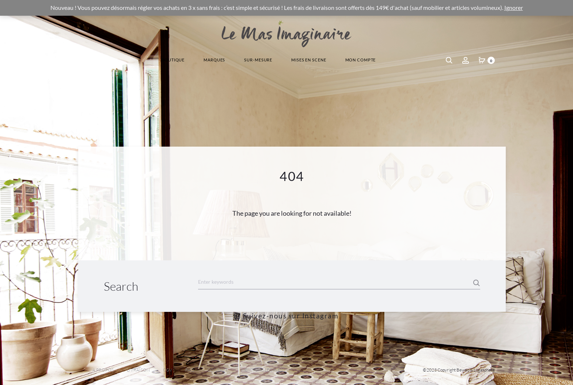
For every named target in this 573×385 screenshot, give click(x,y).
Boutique (173, 59)
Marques (214, 59)
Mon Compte (360, 59)
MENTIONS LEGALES (261, 370)
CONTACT (217, 370)
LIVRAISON (138, 370)
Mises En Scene (308, 59)
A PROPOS (103, 370)
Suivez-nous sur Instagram (286, 316)
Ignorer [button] (513, 7)
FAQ (189, 370)
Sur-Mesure (258, 59)
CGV (167, 370)
